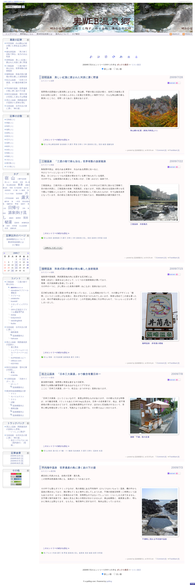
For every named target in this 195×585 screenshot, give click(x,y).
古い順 (118, 69)
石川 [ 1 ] (9, 140)
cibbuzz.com (16, 361)
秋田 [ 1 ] (9, 126)
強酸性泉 (10, 204)
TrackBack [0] (174, 150)
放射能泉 (56, 238)
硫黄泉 (81, 553)
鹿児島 (53, 471)
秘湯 (104, 144)
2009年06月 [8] (16, 463)
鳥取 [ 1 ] (9, 153)
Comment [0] (161, 150)
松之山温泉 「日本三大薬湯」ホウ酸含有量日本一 (71, 374)
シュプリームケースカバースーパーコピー (19, 352)
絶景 (95, 553)
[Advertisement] (111, 44)
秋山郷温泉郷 (53, 144)
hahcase (14, 338)
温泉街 (94, 238)
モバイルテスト (17, 396)
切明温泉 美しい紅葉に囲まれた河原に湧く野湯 (70, 77)
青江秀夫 (14, 347)
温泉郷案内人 (18, 336)
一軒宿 (17, 201)
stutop (13, 315)
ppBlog (109, 581)
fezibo (13, 323)
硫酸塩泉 (110, 144)
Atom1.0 (174, 34)
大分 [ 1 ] (9, 160)
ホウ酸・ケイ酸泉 (65, 451)
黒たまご (8, 182)
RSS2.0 (187, 34)
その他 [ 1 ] (10, 166)
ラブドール (15, 296)
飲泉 (50, 238)
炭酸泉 (11, 218)
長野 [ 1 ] (9, 143)
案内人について (62, 34)
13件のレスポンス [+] (53, 248)
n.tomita (14, 375)
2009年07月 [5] (16, 461)
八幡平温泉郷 (21, 179)
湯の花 (55, 451)
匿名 (13, 372)
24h (85, 144)
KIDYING (15, 363)
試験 (13, 402)
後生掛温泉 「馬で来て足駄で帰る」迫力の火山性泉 (16, 54)
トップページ (11, 34)
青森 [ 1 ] (9, 123)
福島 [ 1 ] (9, 130)
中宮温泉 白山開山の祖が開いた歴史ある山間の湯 (16, 45)
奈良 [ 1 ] (9, 150)
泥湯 (21, 182)
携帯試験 (14, 408)
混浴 (100, 144)
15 (16, 265)
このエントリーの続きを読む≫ (56, 140)
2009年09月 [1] (16, 458)
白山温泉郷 (23, 226)
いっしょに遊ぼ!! (18, 431)
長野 (52, 81)
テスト (14, 393)
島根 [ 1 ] (9, 156)
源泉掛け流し (92, 144)
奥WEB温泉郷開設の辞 (16, 391)
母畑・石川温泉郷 (55, 357)
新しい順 (107, 69)
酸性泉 (7, 201)
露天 (71, 144)
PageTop (192, 584)
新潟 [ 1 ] (9, 136)
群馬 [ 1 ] (9, 133)
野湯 (75, 144)
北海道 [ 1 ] (10, 120)
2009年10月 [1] (16, 456)
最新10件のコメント (17, 287)
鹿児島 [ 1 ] (10, 163)
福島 (52, 272)
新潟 (52, 378)
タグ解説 (76, 34)
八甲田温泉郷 (9, 198)
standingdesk (16, 321)
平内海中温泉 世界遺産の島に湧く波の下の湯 (69, 467)
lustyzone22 (16, 318)
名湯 (105, 238)
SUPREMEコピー (18, 358)
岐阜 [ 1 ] (9, 146)
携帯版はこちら (26, 34)
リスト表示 (136, 65)
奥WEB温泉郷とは (44, 34)
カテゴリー (45, 81)
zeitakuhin (15, 298)
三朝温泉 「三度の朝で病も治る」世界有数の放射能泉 (74, 161)
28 (12, 271)
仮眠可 (23, 204)
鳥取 (52, 165)
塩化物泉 (63, 144)
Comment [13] (161, 258)
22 (16, 268)
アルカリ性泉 (51, 553)
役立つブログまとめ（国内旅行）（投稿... (19, 442)
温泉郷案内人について (15, 239)
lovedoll (14, 301)
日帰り (80, 144)
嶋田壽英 (14, 332)
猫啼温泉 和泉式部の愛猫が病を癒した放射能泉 (70, 268)
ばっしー (14, 384)
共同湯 (100, 238)
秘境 (17, 198)
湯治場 (15, 182)
